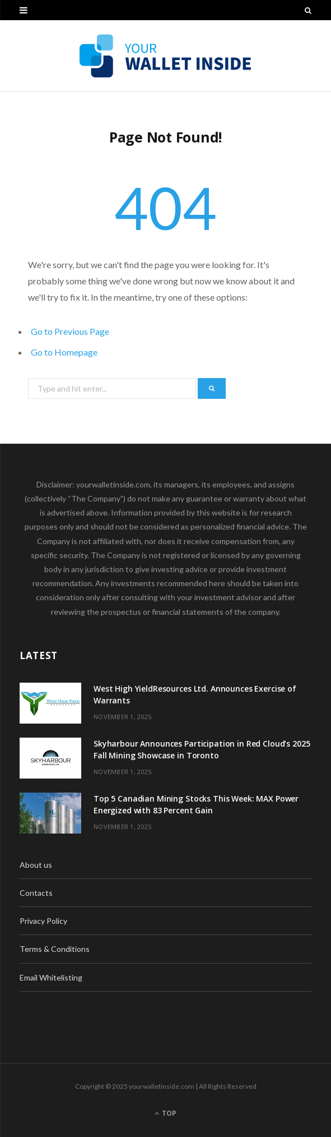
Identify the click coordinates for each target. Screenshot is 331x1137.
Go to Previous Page (70, 331)
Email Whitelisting (51, 977)
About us (36, 864)
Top (165, 1113)
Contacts (36, 892)
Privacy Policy (43, 921)
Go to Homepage (64, 352)
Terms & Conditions (55, 949)
